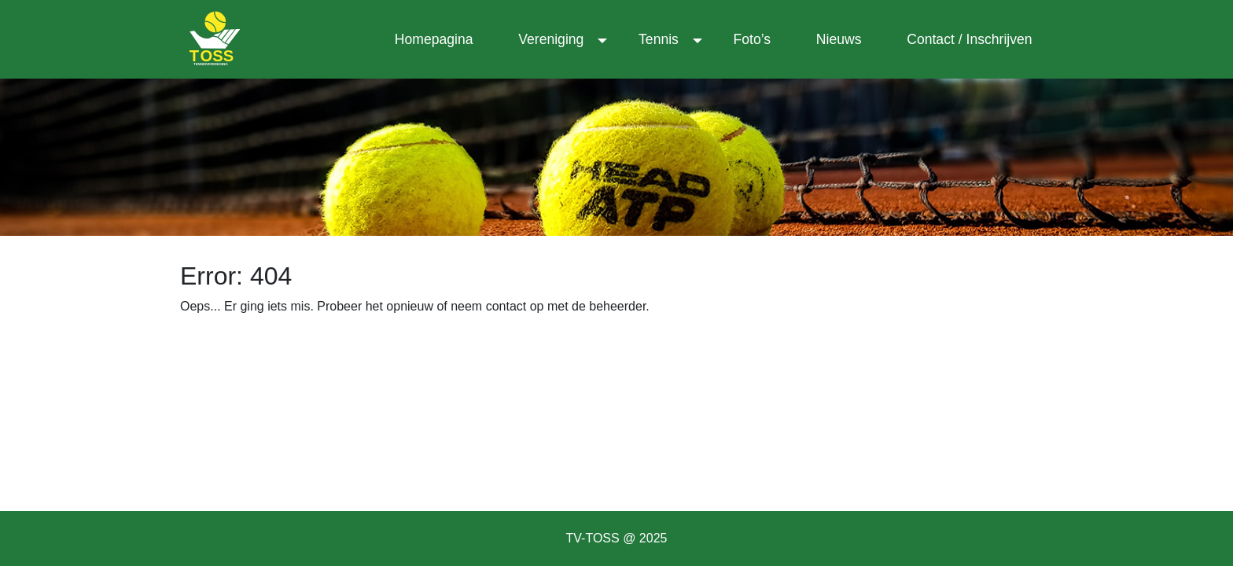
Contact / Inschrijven (969, 39)
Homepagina (434, 39)
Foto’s (752, 39)
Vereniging (550, 39)
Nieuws (839, 39)
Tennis (659, 39)
